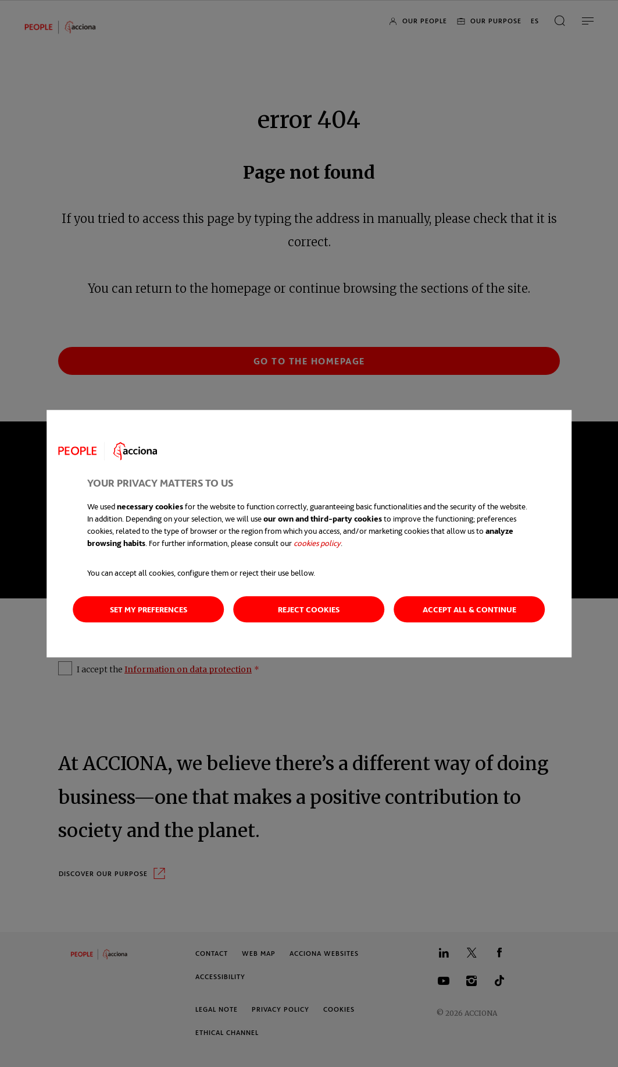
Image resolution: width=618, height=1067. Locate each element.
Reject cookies (309, 609)
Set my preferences (148, 609)
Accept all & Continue (469, 609)
